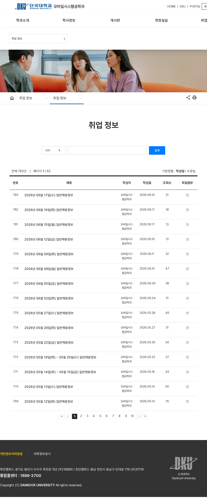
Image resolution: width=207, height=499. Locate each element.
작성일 (180, 171)
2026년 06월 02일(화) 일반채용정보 (49, 298)
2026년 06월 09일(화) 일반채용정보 (49, 254)
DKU (183, 6)
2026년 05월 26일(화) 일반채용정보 (49, 328)
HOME (171, 6)
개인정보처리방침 (11, 454)
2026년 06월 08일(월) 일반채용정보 (49, 269)
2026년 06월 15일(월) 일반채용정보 (48, 225)
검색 (157, 150)
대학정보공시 (42, 454)
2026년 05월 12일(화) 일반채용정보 (48, 401)
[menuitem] (22, 20)
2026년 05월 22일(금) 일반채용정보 (49, 343)
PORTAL (195, 6)
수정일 (191, 171)
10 (132, 416)
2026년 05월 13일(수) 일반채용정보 (48, 387)
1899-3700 (30, 475)
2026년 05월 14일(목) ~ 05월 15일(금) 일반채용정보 (60, 372)
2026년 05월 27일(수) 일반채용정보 (49, 313)
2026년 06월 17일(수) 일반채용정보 (48, 195)
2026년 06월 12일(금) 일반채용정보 (48, 239)
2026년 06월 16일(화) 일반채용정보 (48, 210)
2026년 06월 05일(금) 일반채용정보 (49, 284)
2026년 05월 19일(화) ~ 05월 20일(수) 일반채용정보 (60, 357)
